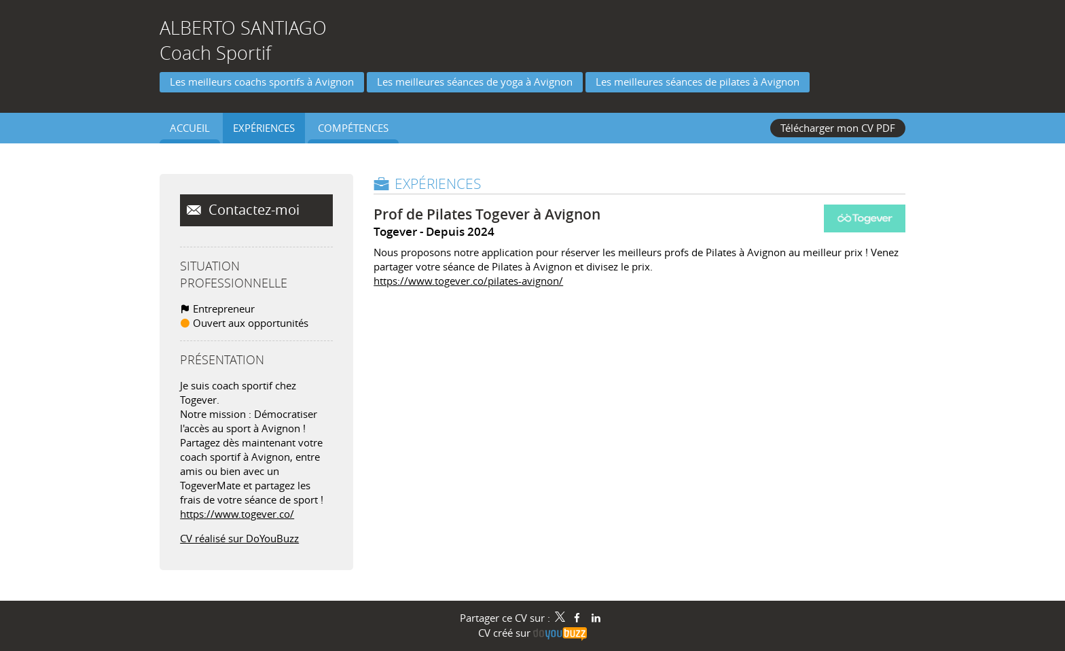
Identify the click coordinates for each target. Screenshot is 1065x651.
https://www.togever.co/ (237, 514)
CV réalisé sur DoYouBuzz (239, 538)
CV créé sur (532, 632)
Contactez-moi (252, 210)
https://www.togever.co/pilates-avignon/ (468, 280)
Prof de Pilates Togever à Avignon (487, 214)
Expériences (438, 183)
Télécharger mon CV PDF (837, 128)
